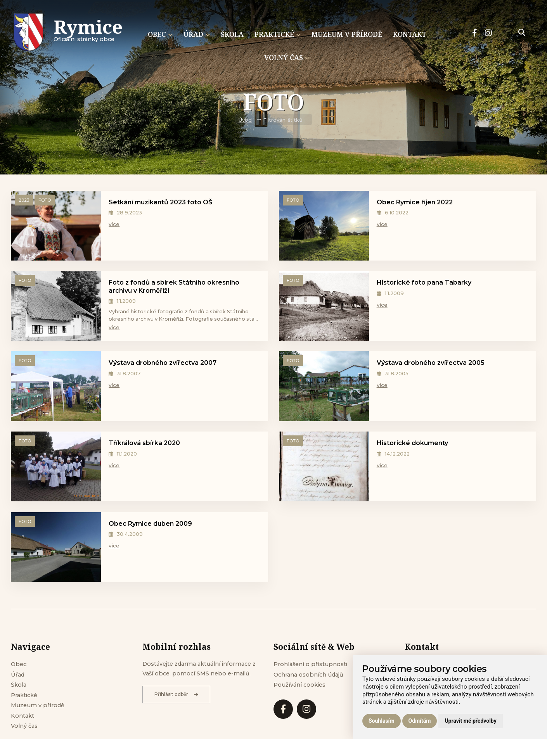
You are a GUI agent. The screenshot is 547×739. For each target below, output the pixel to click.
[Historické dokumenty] (324, 468)
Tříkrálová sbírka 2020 (144, 443)
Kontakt (22, 715)
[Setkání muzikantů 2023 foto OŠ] (56, 227)
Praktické (24, 695)
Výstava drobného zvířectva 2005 (431, 362)
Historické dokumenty (412, 443)
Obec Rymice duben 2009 (150, 523)
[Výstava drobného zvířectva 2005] (324, 387)
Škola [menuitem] (232, 34)
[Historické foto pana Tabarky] (324, 307)
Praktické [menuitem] (277, 34)
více (114, 224)
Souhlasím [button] (382, 721)
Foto (44, 200)
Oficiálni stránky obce (88, 33)
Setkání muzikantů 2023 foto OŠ (160, 202)
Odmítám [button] (420, 721)
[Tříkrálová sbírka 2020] (56, 468)
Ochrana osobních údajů (308, 674)
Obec (18, 664)
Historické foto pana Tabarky (424, 282)
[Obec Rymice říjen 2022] (324, 227)
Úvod (245, 120)
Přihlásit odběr (176, 694)
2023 (24, 200)
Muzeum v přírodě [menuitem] (347, 34)
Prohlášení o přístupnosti (310, 664)
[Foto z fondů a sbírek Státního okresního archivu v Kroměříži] (56, 307)
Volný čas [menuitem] (287, 57)
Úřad (17, 674)
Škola (18, 684)
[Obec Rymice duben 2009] (56, 548)
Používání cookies (299, 684)
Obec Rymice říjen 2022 (415, 202)
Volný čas (24, 725)
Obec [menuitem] (160, 34)
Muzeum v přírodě (37, 705)
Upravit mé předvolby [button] (470, 721)
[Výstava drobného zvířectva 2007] (56, 387)
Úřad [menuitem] (196, 34)
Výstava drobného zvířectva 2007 (162, 362)
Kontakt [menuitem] (409, 34)
